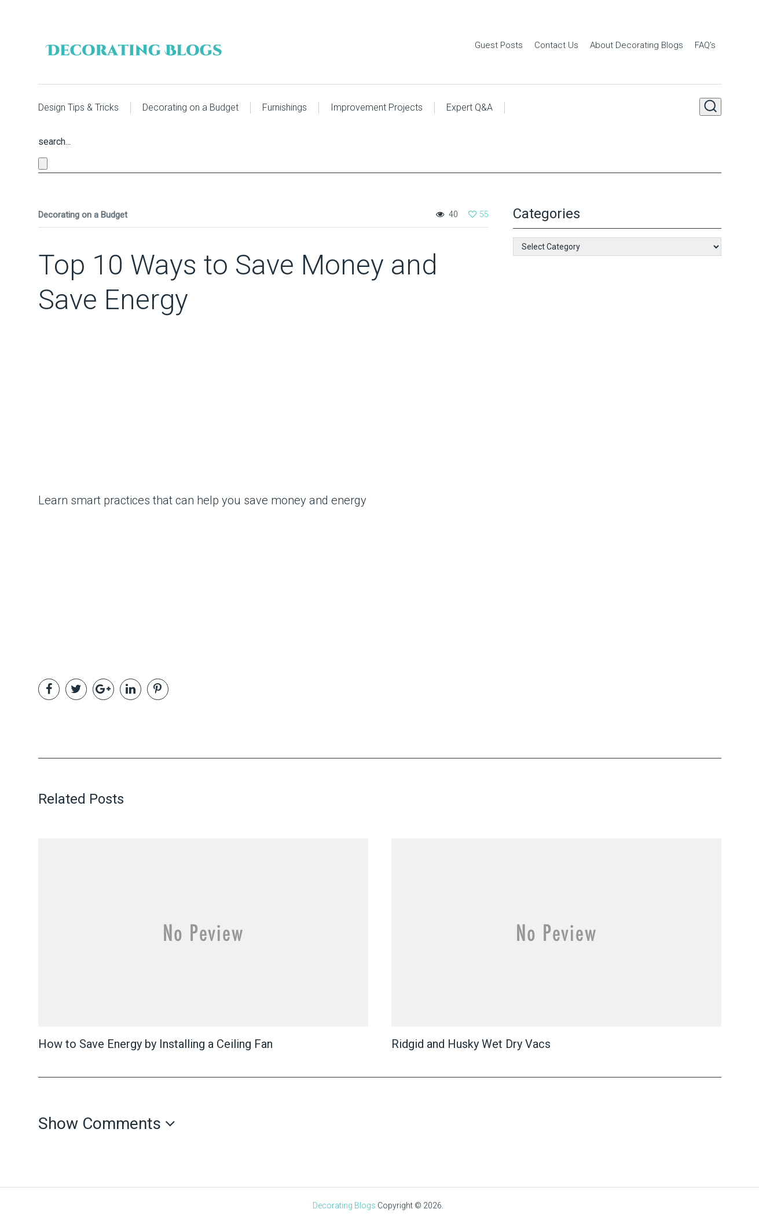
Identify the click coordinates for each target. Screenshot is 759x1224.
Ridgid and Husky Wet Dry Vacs (471, 1044)
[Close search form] (42, 163)
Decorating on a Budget (190, 107)
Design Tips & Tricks (78, 107)
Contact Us (556, 45)
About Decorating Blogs (636, 45)
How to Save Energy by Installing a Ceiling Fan (155, 1044)
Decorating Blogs (344, 1205)
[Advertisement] (110, 407)
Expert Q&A (469, 107)
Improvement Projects (377, 107)
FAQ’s (705, 45)
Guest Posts (499, 45)
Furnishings (284, 107)
